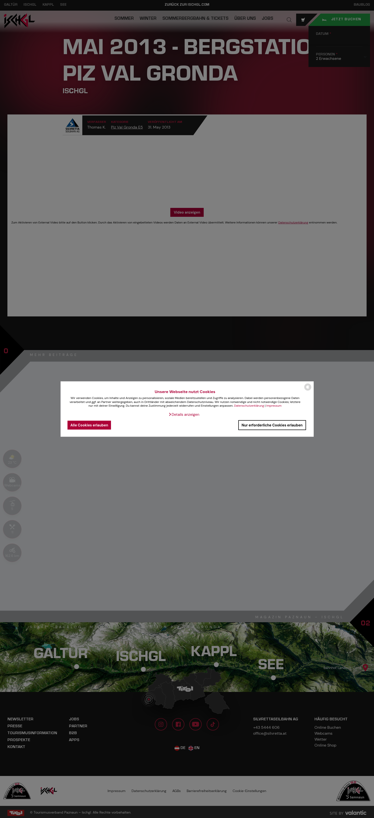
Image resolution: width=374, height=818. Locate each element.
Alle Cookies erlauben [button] (89, 425)
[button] (183, 415)
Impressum (274, 406)
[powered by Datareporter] (308, 390)
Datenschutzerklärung (249, 406)
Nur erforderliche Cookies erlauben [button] (272, 425)
